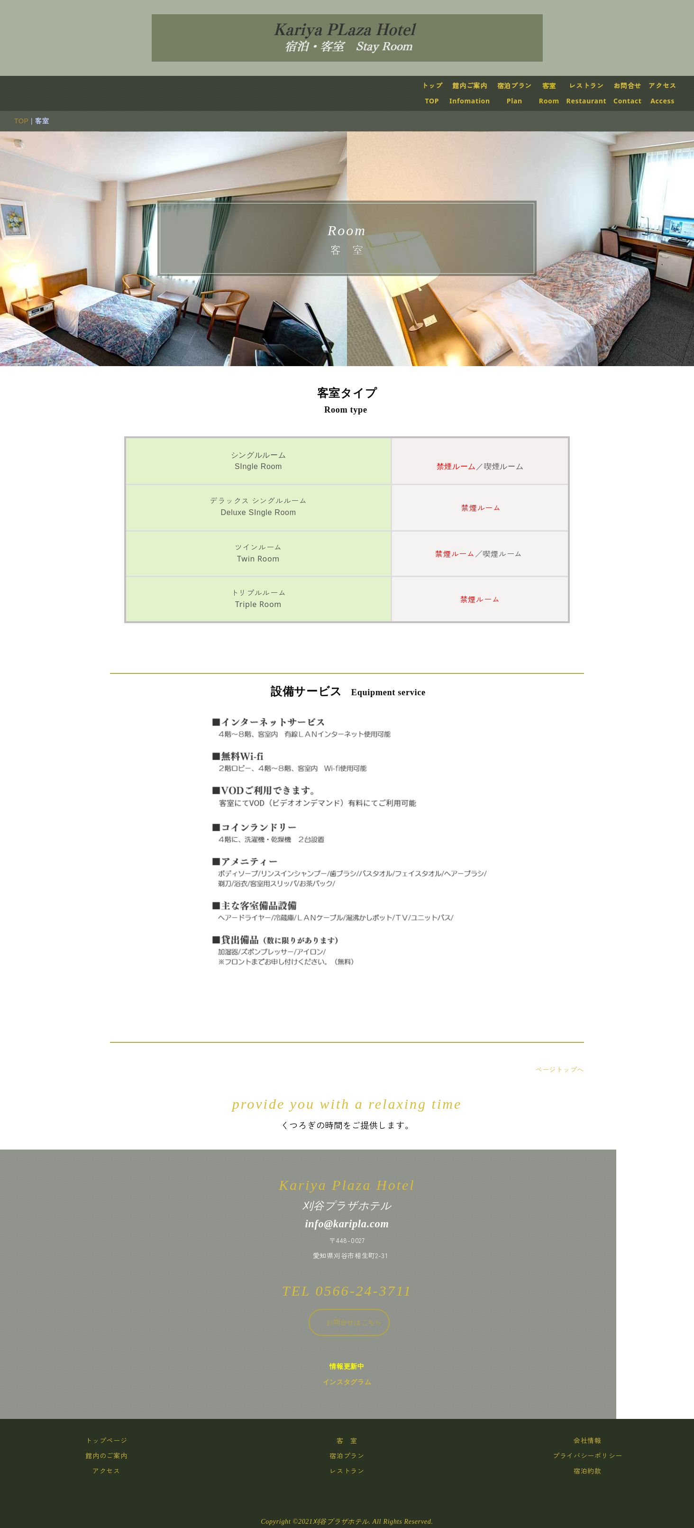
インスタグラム (355, 1382)
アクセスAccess (671, 93)
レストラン (356, 1470)
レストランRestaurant (595, 93)
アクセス (115, 1470)
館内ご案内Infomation (478, 93)
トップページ (115, 1440)
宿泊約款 (597, 1470)
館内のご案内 (115, 1455)
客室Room (558, 93)
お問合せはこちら (359, 1322)
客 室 (356, 1440)
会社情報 (597, 1440)
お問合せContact (636, 93)
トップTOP (440, 93)
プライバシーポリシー (596, 1455)
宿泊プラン (356, 1455)
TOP (30, 121)
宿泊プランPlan (523, 93)
